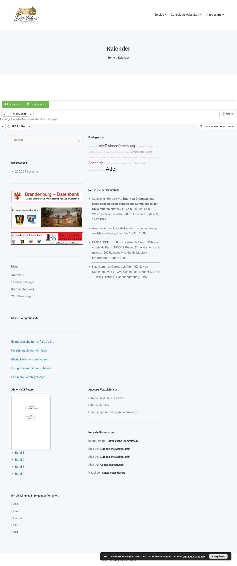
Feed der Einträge (22, 282)
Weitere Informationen (194, 556)
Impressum (213, 14)
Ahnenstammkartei (96, 170)
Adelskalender (139, 157)
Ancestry (95, 163)
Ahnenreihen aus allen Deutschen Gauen (113, 152)
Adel (111, 169)
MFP (16, 525)
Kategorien (12, 104)
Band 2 (19, 459)
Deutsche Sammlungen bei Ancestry (114, 412)
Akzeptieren (218, 556)
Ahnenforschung (121, 146)
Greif (16, 511)
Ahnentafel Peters (141, 152)
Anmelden (18, 275)
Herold (17, 518)
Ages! (149, 157)
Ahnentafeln (104, 157)
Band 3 (19, 466)
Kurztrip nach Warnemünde (29, 350)
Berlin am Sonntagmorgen (28, 377)
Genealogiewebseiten (185, 14)
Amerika (156, 157)
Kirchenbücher (99, 405)
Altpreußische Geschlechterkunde (118, 163)
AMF (103, 146)
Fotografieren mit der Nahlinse (31, 368)
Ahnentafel (139, 163)
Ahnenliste (140, 146)
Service (159, 14)
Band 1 (19, 452)
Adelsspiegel (115, 157)
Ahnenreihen (127, 157)
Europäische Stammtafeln (123, 440)
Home (112, 57)
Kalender (123, 57)
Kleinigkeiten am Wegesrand (29, 359)
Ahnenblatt (93, 157)
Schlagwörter (36, 104)
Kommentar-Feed (22, 289)
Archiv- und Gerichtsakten (107, 398)
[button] (217, 126)
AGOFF (91, 152)
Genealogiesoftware (112, 464)
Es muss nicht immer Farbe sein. (32, 341)
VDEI (16, 532)
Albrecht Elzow (152, 146)
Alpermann (93, 146)
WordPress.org (21, 296)
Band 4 (19, 473)
